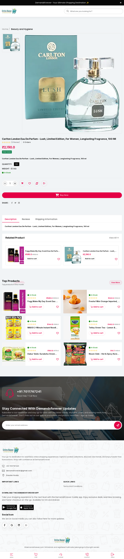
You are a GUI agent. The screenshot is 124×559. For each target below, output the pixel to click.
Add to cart (32, 258)
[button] (11, 555)
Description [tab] (11, 219)
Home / (6, 29)
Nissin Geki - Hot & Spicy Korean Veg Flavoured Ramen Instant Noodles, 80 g (104, 354)
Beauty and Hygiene (22, 29)
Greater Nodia (12, 475)
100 (16, 164)
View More (115, 282)
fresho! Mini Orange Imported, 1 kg (104, 301)
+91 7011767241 (29, 391)
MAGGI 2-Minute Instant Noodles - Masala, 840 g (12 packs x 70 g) (42, 327)
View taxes (7, 152)
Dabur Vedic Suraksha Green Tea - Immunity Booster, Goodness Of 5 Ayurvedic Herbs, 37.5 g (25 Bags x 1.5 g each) (42, 354)
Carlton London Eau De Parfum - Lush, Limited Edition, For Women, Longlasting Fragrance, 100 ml (100, 251)
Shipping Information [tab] (46, 219)
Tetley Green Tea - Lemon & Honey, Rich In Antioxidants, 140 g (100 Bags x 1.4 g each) (104, 327)
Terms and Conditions (72, 486)
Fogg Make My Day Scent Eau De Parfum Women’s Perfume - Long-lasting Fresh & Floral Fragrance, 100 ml (42, 251)
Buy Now (62, 195)
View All (114, 237)
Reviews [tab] (26, 219)
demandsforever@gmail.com (19, 470)
